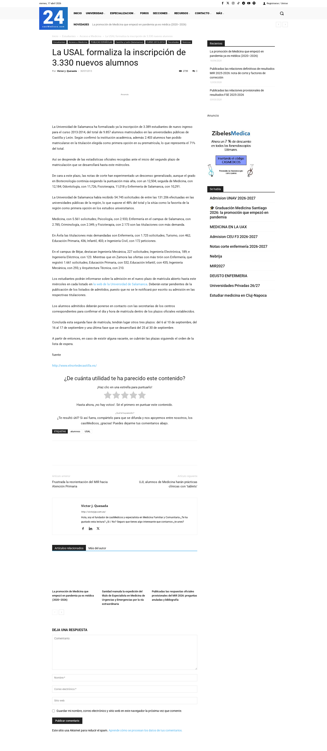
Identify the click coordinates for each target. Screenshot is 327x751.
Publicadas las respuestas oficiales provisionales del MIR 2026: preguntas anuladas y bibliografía (174, 595)
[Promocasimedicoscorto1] (231, 176)
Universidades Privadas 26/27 (235, 285)
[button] (282, 13)
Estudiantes (69, 36)
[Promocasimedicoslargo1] (124, 108)
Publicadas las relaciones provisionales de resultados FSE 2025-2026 (237, 92)
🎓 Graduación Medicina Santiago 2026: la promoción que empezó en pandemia (239, 212)
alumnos (75, 431)
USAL (87, 431)
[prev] (278, 24)
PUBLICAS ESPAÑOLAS (101, 42)
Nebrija (216, 256)
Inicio (55, 36)
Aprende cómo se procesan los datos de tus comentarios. (145, 730)
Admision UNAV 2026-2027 (232, 198)
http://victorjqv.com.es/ (93, 512)
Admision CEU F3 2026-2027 (234, 236)
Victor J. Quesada (67, 70)
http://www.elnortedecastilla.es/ (74, 365)
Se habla (215, 189)
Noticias (186, 42)
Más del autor (97, 548)
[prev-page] (54, 612)
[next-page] (61, 612)
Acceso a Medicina (90, 36)
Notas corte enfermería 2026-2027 (238, 246)
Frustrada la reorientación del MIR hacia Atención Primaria (80, 484)
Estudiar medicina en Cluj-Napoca (238, 295)
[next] (285, 24)
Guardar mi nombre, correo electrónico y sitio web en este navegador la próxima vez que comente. (119, 710)
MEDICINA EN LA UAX (228, 227)
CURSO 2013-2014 (156, 42)
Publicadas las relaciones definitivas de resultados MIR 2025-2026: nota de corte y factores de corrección (242, 73)
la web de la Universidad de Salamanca (120, 284)
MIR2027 (217, 266)
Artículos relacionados (69, 548)
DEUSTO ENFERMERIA (228, 276)
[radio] (108, 396)
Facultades (173, 42)
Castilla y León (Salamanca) (129, 42)
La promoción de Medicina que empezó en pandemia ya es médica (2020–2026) (139, 24)
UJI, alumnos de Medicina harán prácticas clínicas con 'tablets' (168, 484)
